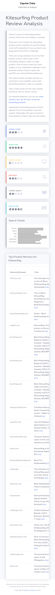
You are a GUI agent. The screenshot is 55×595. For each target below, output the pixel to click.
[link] (47, 287)
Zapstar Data (27, 3)
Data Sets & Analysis (27, 7)
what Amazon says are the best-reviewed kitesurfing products (26, 99)
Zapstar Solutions (30, 590)
